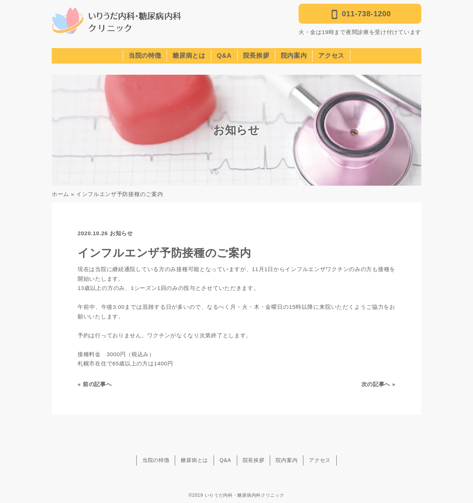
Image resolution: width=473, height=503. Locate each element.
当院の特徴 (145, 55)
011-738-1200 (360, 14)
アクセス (331, 55)
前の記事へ (97, 384)
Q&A (224, 55)
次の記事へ (376, 384)
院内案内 (294, 55)
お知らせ (121, 233)
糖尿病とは (189, 55)
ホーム (60, 194)
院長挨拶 (256, 55)
